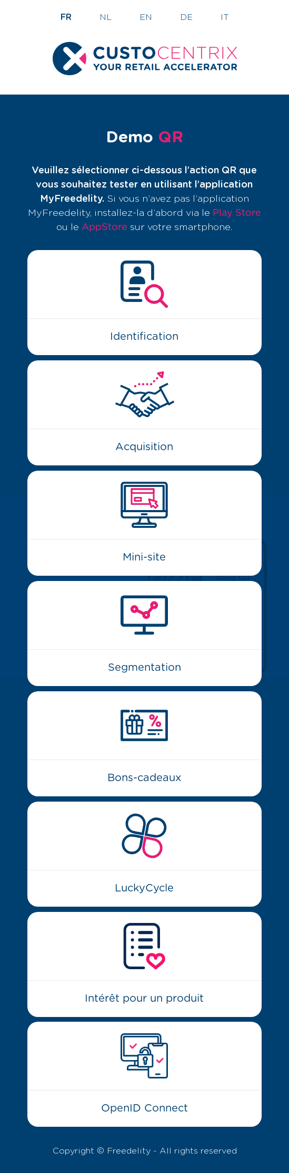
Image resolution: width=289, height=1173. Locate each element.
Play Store (237, 213)
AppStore (104, 227)
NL (105, 17)
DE (186, 17)
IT (225, 17)
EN (145, 17)
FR (66, 17)
